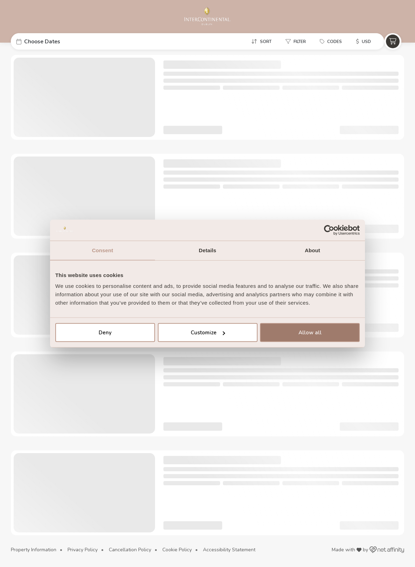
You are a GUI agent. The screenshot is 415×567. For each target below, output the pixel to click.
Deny (105, 332)
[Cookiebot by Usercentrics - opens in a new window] (329, 230)
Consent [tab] (102, 250)
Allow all (310, 332)
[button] (63, 41)
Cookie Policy (177, 549)
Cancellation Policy (130, 549)
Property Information (33, 549)
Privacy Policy (83, 549)
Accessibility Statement (229, 549)
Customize (208, 332)
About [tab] (312, 250)
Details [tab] (207, 250)
